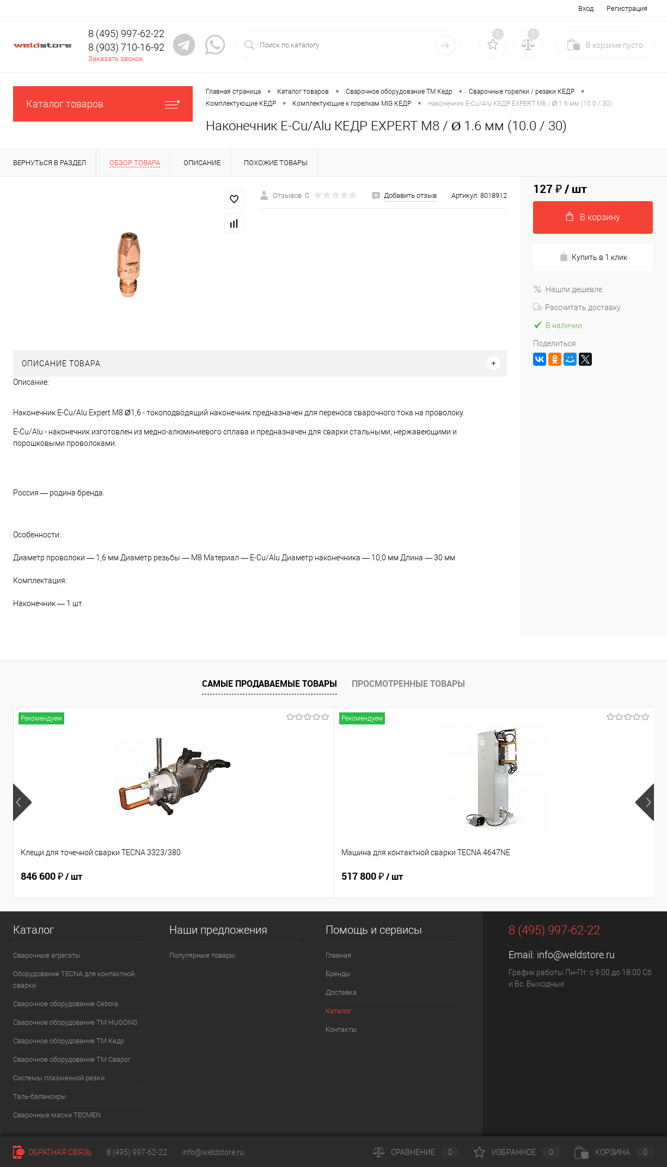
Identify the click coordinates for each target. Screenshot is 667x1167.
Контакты (341, 1029)
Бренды (338, 974)
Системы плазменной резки (59, 1078)
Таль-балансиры (39, 1096)
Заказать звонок (115, 59)
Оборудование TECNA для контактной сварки (73, 979)
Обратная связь (52, 1152)
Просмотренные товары (408, 684)
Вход (585, 8)
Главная (338, 955)
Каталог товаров (103, 104)
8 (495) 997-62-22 (137, 1152)
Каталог (338, 1011)
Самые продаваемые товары (269, 684)
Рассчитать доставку (577, 307)
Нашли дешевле (567, 289)
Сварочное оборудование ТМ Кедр (68, 1041)
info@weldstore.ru (576, 954)
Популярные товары (202, 955)
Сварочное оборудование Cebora (65, 1004)
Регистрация (627, 8)
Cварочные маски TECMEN (57, 1115)
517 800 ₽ (211, 876)
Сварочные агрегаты (47, 955)
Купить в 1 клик (593, 257)
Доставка (341, 992)
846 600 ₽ (51, 876)
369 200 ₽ (532, 876)
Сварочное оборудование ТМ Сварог (72, 1059)
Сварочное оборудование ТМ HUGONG (75, 1022)
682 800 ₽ (372, 876)
